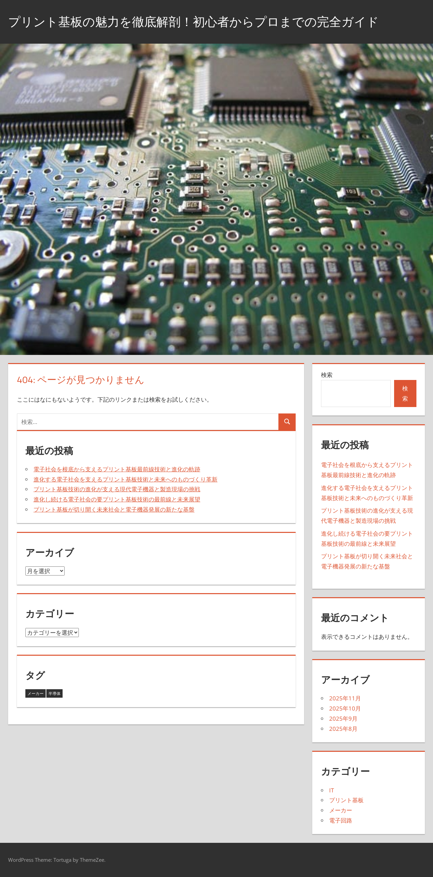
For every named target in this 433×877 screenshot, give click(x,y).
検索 (327, 375)
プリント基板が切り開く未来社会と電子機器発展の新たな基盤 (114, 509)
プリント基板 (346, 800)
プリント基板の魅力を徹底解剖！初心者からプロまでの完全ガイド (193, 21)
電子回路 (340, 820)
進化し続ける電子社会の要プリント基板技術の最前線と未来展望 (116, 499)
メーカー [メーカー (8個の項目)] (35, 693)
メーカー (340, 810)
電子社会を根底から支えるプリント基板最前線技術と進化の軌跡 (116, 469)
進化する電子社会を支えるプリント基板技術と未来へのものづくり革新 (125, 479)
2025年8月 (343, 729)
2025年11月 (345, 698)
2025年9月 (343, 718)
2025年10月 (345, 708)
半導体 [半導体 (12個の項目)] (54, 693)
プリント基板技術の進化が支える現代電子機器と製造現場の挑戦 (116, 489)
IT (331, 790)
